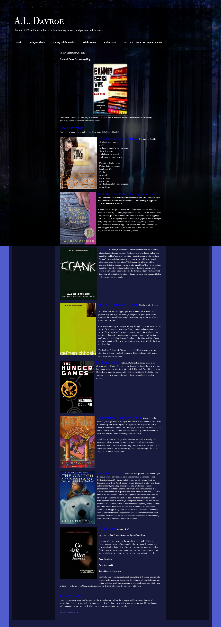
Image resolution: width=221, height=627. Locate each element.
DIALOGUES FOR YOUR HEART (144, 42)
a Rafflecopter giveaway (70, 612)
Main (19, 42)
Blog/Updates (37, 42)
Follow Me (110, 42)
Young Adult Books (64, 42)
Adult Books (89, 42)
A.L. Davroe (39, 21)
